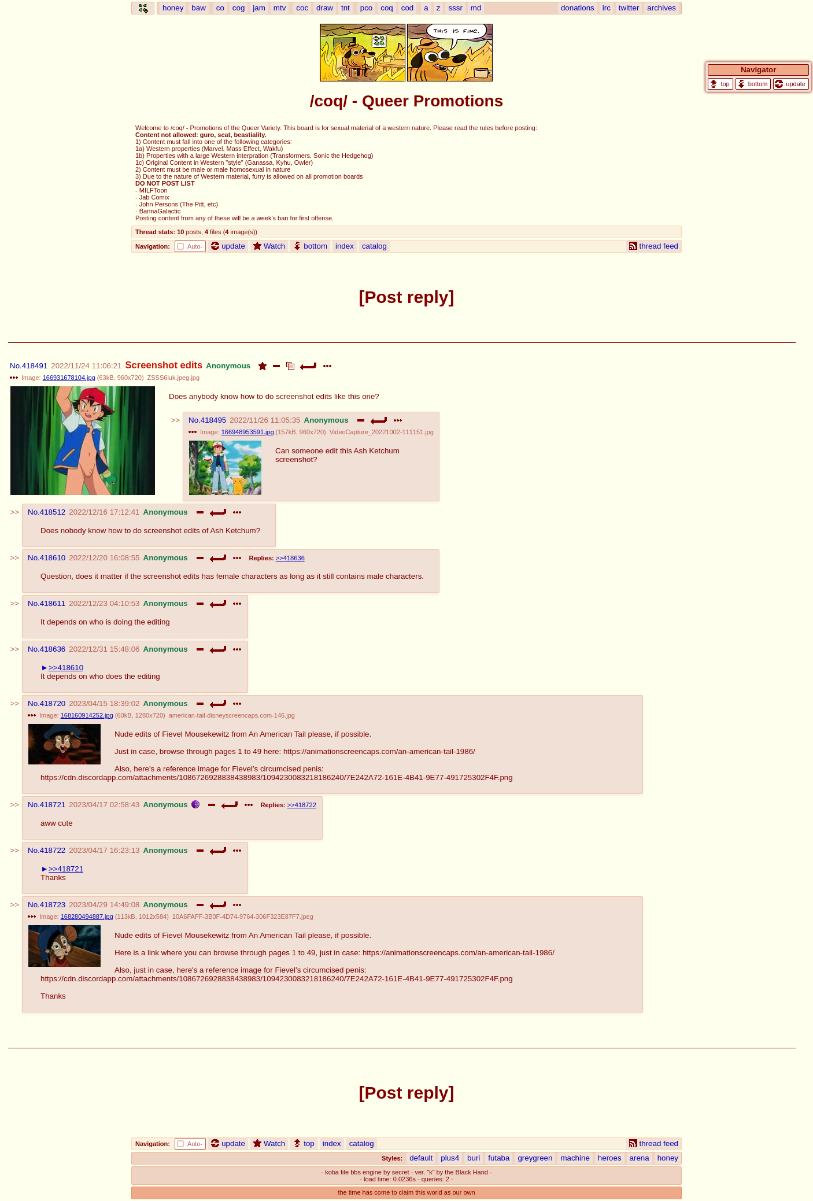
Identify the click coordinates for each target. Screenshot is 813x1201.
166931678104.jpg (69, 377)
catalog (374, 246)
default (421, 1158)
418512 (52, 512)
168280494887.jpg (87, 916)
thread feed (653, 246)
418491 (34, 365)
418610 (52, 557)
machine (574, 1158)
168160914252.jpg (87, 715)
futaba (498, 1158)
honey (667, 1158)
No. (16, 365)
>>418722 (301, 804)
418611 (52, 603)
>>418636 (290, 558)
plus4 (450, 1158)
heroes (610, 1158)
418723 (52, 904)
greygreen (535, 1158)
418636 (52, 649)
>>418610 (66, 667)
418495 (213, 420)
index (344, 246)
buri (473, 1158)
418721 (52, 804)
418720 (52, 703)
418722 (52, 850)
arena (639, 1158)
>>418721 (66, 868)
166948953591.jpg (247, 431)
